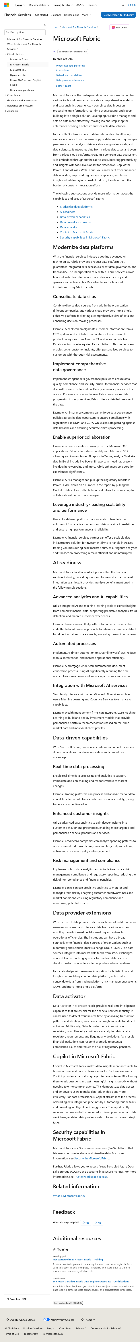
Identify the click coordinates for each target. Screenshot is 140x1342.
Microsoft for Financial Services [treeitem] (24, 39)
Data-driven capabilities (69, 75)
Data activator (69, 227)
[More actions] (134, 27)
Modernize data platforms (70, 65)
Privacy (80, 1328)
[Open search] (123, 5)
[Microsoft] (6, 5)
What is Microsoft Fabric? (69, 1196)
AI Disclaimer (11, 1328)
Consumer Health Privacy (105, 1328)
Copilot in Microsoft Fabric (77, 232)
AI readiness (62, 70)
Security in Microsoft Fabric (91, 1158)
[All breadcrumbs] (56, 27)
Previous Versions (33, 1328)
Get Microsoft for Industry (119, 14)
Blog (49, 1328)
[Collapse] (44, 24)
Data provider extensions (70, 80)
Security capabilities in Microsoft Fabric (85, 237)
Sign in (132, 4)
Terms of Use (11, 1333)
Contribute (65, 1328)
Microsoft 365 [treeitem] (18, 69)
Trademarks (29, 1333)
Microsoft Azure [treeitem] (19, 59)
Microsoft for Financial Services (78, 27)
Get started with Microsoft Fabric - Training (78, 1259)
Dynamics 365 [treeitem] (18, 75)
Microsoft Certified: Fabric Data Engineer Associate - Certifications (91, 1281)
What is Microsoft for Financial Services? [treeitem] (24, 47)
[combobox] (25, 32)
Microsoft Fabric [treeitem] (19, 64)
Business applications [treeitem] (22, 90)
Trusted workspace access (90, 1176)
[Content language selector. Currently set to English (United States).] (21, 1320)
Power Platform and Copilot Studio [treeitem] (25, 82)
